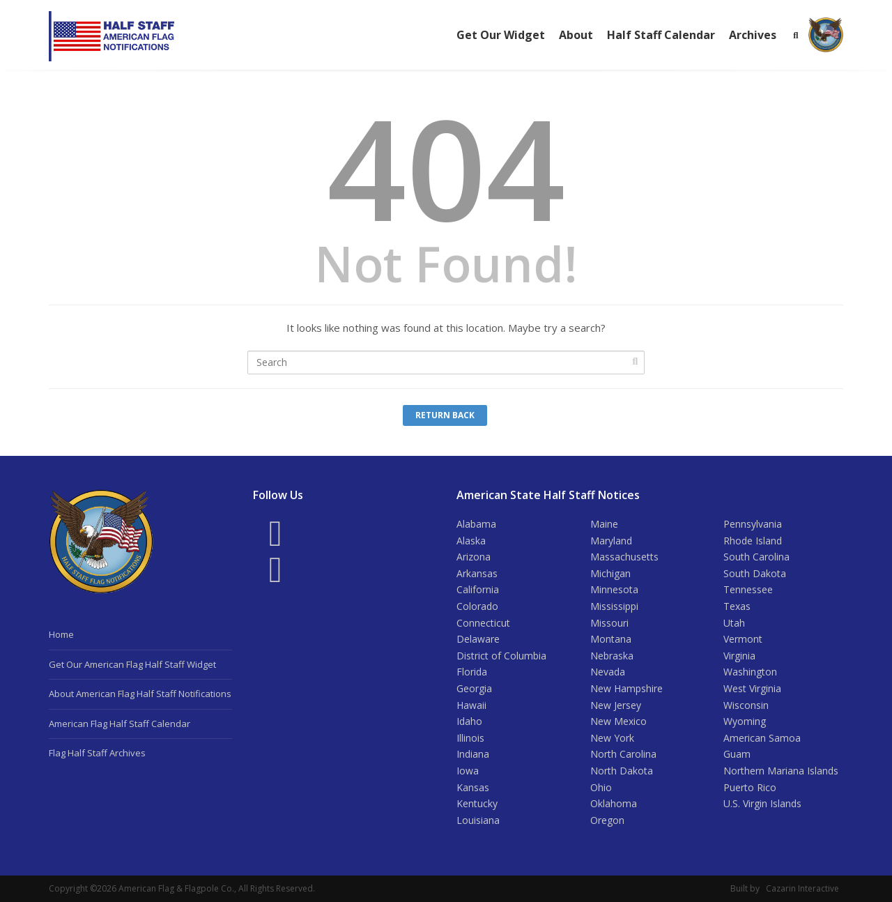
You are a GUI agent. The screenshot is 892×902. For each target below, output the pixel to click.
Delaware (478, 638)
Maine (604, 523)
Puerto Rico (749, 787)
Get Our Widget (500, 35)
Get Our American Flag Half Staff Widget (132, 664)
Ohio (601, 787)
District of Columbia (501, 655)
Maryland (611, 540)
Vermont (742, 638)
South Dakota (754, 573)
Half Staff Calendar (661, 35)
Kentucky (477, 803)
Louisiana (478, 820)
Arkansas (477, 573)
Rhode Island (752, 540)
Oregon (607, 820)
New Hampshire (626, 688)
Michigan (610, 573)
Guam (737, 753)
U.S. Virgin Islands (762, 803)
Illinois (470, 737)
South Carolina (756, 556)
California (477, 589)
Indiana (472, 753)
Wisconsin (746, 705)
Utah (734, 622)
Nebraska (611, 655)
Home (61, 634)
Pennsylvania (752, 523)
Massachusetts (624, 556)
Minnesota (614, 589)
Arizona (473, 556)
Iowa (467, 770)
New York (612, 737)
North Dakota (621, 770)
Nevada (607, 671)
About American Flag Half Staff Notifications (140, 693)
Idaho (469, 721)
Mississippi (614, 606)
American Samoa (762, 737)
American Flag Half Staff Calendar (119, 723)
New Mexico (618, 721)
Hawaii (471, 705)
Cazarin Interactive (802, 888)
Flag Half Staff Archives (97, 753)
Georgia (474, 688)
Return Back (445, 415)
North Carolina (623, 753)
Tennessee (748, 589)
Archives (752, 35)
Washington (750, 671)
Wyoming (744, 721)
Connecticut (483, 622)
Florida (471, 671)
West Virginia (752, 688)
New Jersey (615, 705)
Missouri (609, 622)
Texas (737, 606)
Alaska (471, 540)
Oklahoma (613, 803)
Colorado (477, 606)
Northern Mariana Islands (780, 770)
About (576, 35)
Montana (610, 638)
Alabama (476, 523)
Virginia (739, 655)
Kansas (472, 787)
